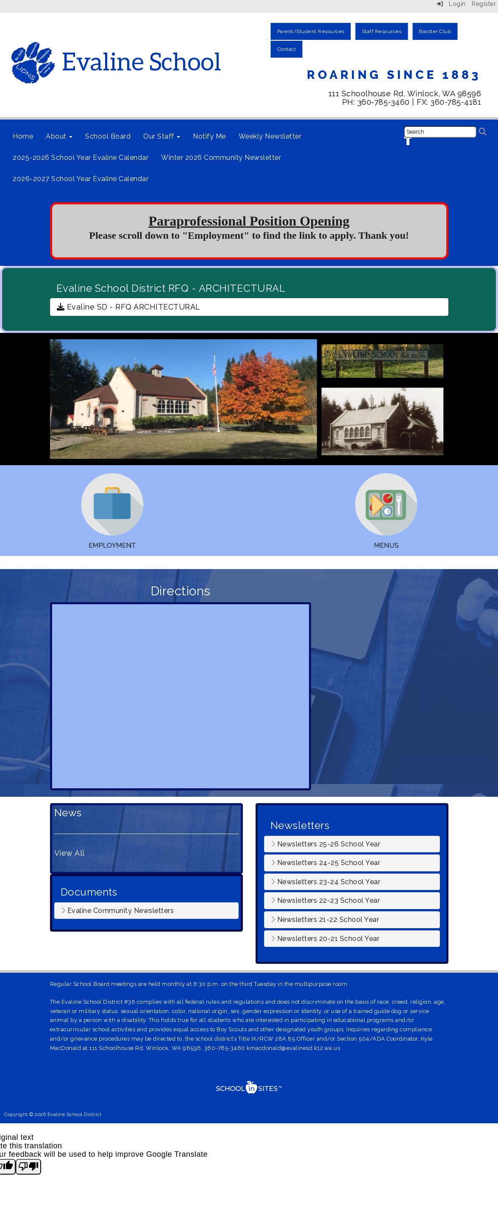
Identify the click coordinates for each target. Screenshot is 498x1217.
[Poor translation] (28, 1167)
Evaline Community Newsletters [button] (117, 911)
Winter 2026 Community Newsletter (221, 158)
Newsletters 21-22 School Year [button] (325, 920)
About (59, 136)
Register (484, 3)
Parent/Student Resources (311, 31)
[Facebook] (409, 140)
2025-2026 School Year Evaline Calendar (80, 158)
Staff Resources (382, 31)
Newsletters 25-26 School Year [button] (326, 844)
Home (23, 136)
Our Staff (161, 136)
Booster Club (435, 31)
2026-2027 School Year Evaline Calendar (80, 179)
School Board (108, 136)
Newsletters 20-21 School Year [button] (325, 939)
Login (451, 3)
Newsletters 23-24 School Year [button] (326, 882)
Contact (286, 49)
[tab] (146, 911)
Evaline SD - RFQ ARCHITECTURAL (128, 306)
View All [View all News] (69, 853)
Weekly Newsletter (270, 136)
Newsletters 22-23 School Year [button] (325, 900)
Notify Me (209, 136)
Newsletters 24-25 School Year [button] (326, 863)
